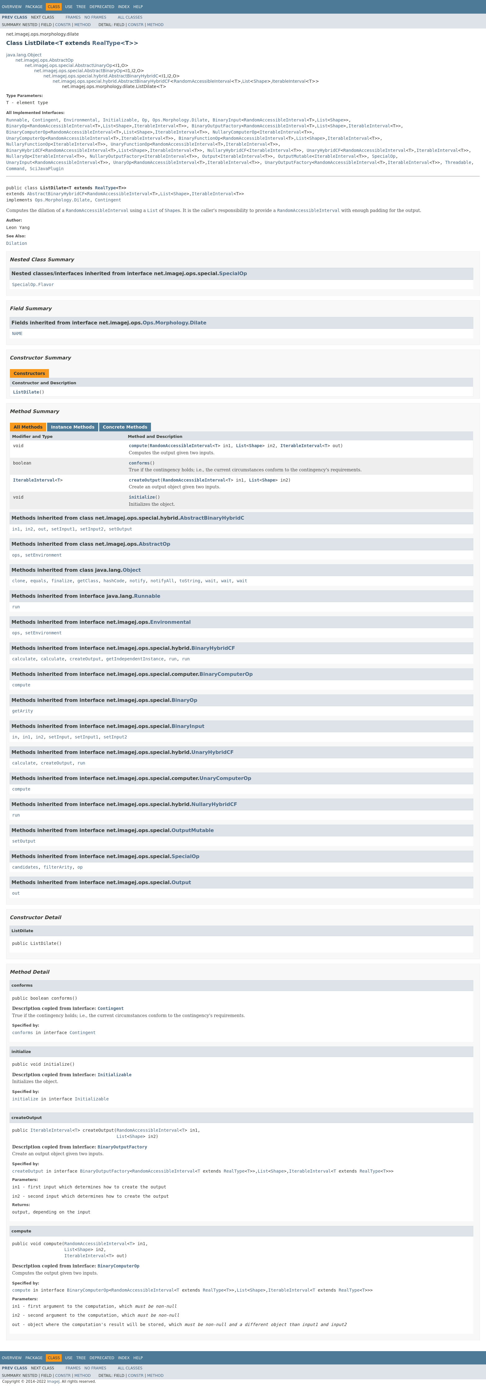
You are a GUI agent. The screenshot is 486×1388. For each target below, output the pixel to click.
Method (82, 25)
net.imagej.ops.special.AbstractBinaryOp (78, 70)
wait (210, 580)
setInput (59, 736)
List (246, 81)
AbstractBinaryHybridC (212, 518)
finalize (61, 580)
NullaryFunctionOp (28, 144)
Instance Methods (72, 427)
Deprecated (102, 7)
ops (16, 555)
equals (38, 580)
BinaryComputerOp (27, 132)
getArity (22, 710)
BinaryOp (16, 125)
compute (138, 445)
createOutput (144, 480)
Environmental (81, 119)
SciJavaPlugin (47, 168)
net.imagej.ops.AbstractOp (44, 60)
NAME (17, 333)
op (80, 867)
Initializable (120, 119)
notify (137, 580)
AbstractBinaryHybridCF (55, 193)
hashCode (114, 580)
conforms (139, 462)
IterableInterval (289, 81)
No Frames (95, 17)
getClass (87, 580)
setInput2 (92, 529)
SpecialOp (383, 156)
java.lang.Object (24, 54)
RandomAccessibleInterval (202, 81)
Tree (81, 7)
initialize (142, 497)
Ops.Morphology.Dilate (179, 119)
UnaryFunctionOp (130, 144)
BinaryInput (227, 119)
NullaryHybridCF (226, 150)
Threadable (458, 162)
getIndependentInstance (134, 658)
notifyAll (162, 580)
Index (124, 7)
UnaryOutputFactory (288, 162)
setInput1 (63, 529)
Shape (260, 81)
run (16, 606)
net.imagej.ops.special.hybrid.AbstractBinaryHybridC (100, 75)
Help (138, 7)
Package (33, 7)
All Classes (130, 17)
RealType (106, 43)
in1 (16, 529)
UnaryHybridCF (324, 150)
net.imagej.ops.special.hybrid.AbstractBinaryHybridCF (111, 81)
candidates (25, 867)
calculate (24, 658)
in (14, 736)
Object (132, 570)
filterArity (57, 867)
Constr (63, 25)
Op (144, 119)
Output (210, 156)
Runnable (16, 119)
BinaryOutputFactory (216, 125)
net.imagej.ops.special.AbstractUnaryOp (68, 65)
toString (189, 580)
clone (18, 580)
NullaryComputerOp (235, 132)
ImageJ (53, 1381)
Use (69, 7)
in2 (29, 529)
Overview (12, 7)
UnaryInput (19, 162)
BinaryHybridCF (24, 150)
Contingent (45, 119)
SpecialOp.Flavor (33, 284)
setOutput (120, 529)
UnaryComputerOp (25, 138)
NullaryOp (18, 156)
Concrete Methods (125, 427)
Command (15, 168)
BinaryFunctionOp (199, 138)
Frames (73, 17)
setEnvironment (43, 555)
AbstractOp (154, 544)
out (42, 529)
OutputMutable (295, 156)
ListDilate (26, 392)
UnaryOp (122, 162)
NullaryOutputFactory (116, 156)
